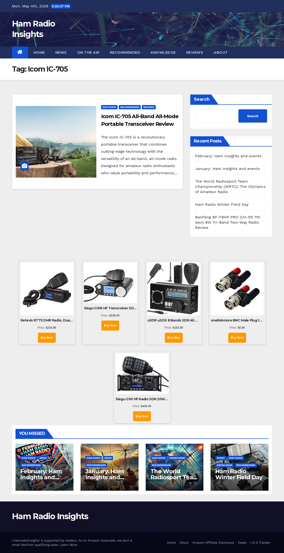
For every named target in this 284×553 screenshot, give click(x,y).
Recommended (125, 52)
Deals (242, 542)
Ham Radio (109, 107)
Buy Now (47, 337)
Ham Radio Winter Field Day (221, 204)
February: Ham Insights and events (228, 156)
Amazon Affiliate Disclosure (213, 542)
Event (221, 458)
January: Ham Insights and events (227, 168)
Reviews (194, 52)
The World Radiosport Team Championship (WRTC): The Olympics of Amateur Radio (230, 186)
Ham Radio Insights (50, 516)
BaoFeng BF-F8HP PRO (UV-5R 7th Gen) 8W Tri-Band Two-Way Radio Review (227, 222)
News (61, 52)
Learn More (68, 545)
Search (202, 99)
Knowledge (163, 52)
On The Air (88, 52)
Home (39, 52)
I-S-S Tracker (260, 542)
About (221, 52)
